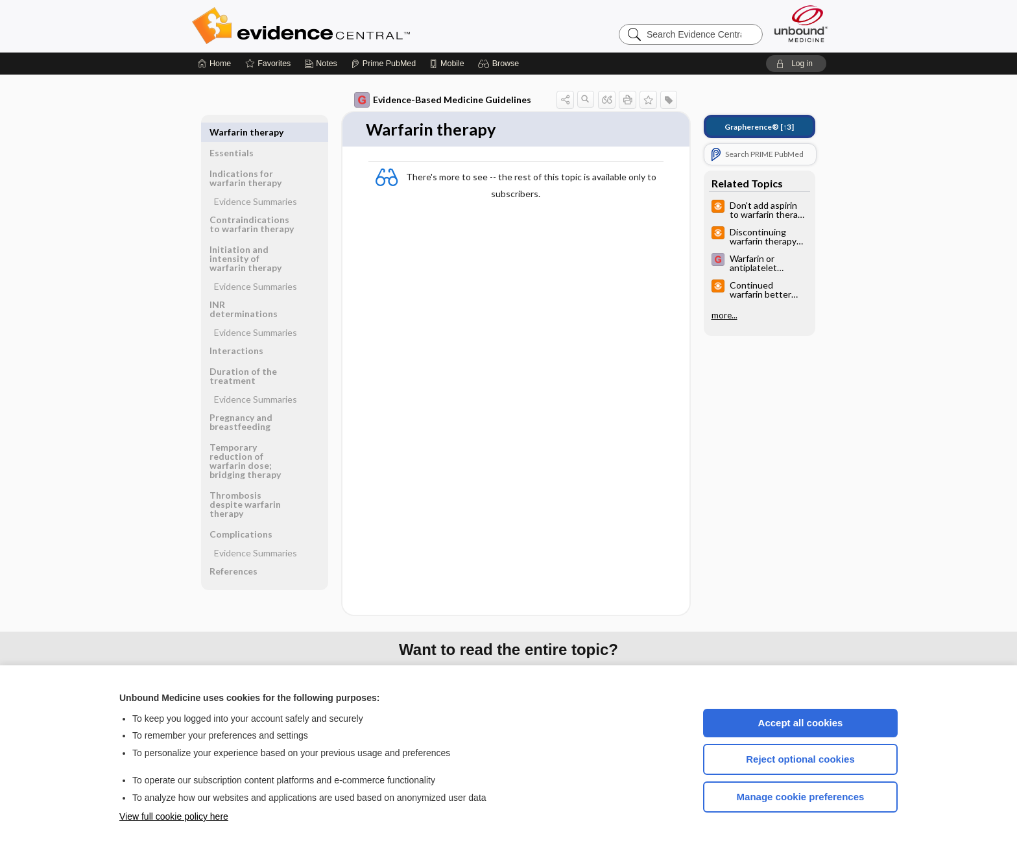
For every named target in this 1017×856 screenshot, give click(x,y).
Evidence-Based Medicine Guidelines (442, 100)
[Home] (214, 64)
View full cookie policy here (173, 816)
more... (724, 315)
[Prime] (383, 64)
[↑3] (759, 127)
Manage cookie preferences (801, 796)
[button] (500, 64)
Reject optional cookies (800, 759)
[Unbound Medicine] (801, 23)
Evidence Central (353, 25)
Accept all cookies (800, 722)
